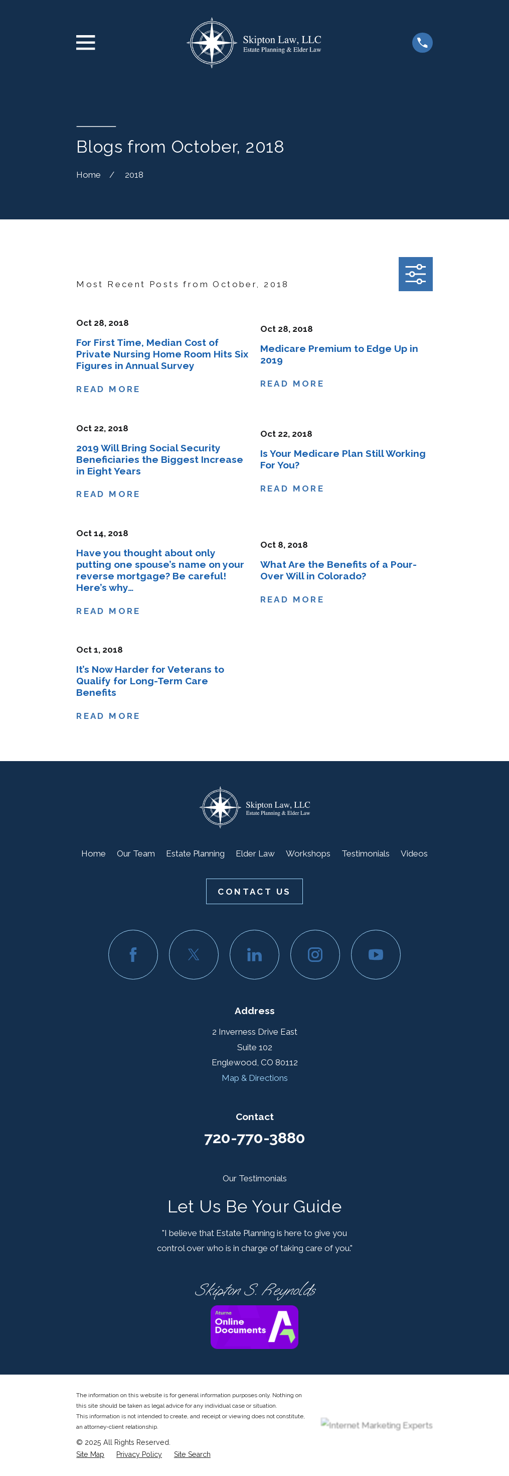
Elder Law (255, 853)
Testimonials (366, 853)
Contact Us (254, 892)
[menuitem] (90, 1454)
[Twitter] (194, 954)
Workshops (308, 853)
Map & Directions (255, 1078)
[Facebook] (133, 954)
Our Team (136, 853)
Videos (414, 853)
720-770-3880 (254, 1138)
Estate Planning (195, 853)
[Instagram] (315, 954)
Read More (108, 389)
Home (93, 853)
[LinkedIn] (254, 954)
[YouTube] (376, 954)
